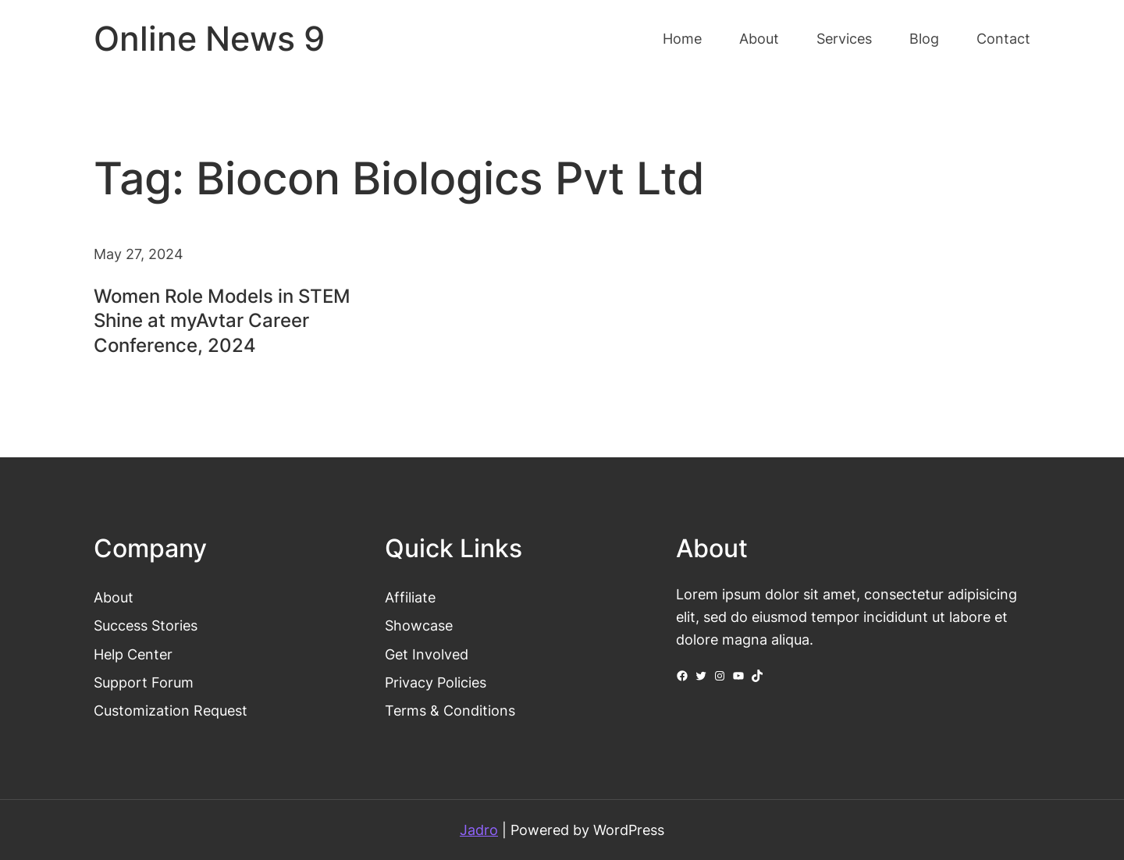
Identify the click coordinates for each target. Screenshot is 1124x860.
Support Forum (144, 682)
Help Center (133, 654)
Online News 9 (209, 39)
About (113, 597)
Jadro (479, 829)
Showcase (419, 625)
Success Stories (145, 625)
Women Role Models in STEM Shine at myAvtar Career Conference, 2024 (222, 320)
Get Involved (426, 654)
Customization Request (170, 710)
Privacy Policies (435, 682)
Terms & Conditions (450, 710)
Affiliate (410, 597)
